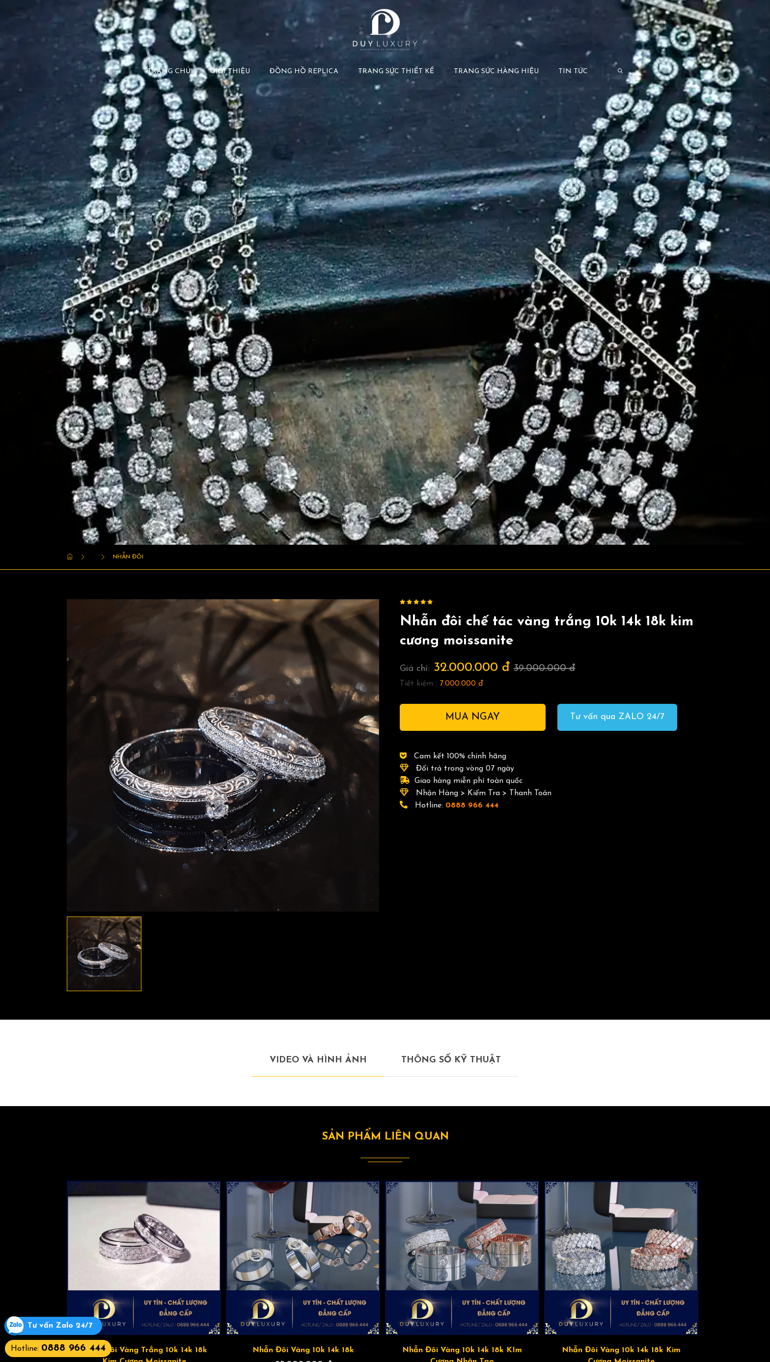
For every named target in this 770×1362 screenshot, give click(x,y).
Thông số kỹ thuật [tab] (451, 1060)
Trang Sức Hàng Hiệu (496, 71)
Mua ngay (472, 717)
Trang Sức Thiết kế (396, 71)
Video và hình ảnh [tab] (318, 1060)
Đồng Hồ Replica (304, 71)
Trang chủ (169, 71)
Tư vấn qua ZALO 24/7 (617, 717)
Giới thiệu (230, 71)
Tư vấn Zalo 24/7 (60, 1326)
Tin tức (573, 71)
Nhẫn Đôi (128, 557)
